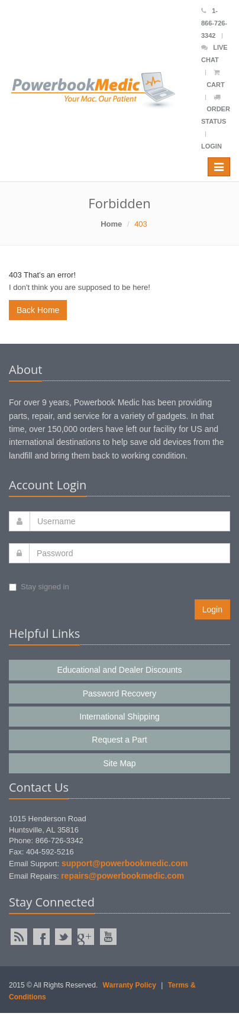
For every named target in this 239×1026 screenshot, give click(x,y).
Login (211, 146)
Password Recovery (120, 693)
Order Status (215, 109)
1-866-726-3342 (214, 23)
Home (111, 224)
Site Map (119, 763)
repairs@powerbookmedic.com (122, 875)
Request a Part (119, 739)
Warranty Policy (129, 985)
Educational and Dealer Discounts (119, 670)
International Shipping (119, 716)
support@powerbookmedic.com (125, 863)
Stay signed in (39, 586)
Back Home (38, 310)
